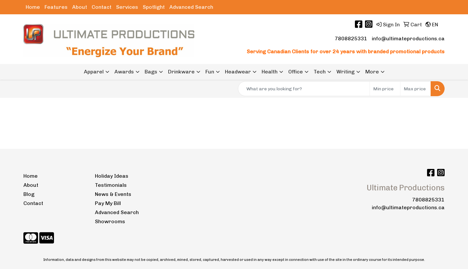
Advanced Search (191, 7)
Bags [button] (151, 72)
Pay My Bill (108, 203)
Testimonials (111, 185)
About (79, 7)
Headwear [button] (238, 72)
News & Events (113, 194)
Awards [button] (124, 72)
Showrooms (110, 221)
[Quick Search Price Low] (385, 88)
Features (56, 7)
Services (127, 7)
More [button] (372, 72)
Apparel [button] (94, 72)
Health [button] (270, 72)
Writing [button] (345, 72)
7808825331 (351, 38)
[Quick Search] (304, 88)
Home (33, 7)
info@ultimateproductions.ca (408, 38)
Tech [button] (320, 72)
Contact (101, 7)
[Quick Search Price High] (415, 88)
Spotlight (154, 7)
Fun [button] (209, 72)
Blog (28, 194)
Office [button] (295, 72)
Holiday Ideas (111, 176)
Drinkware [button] (181, 72)
